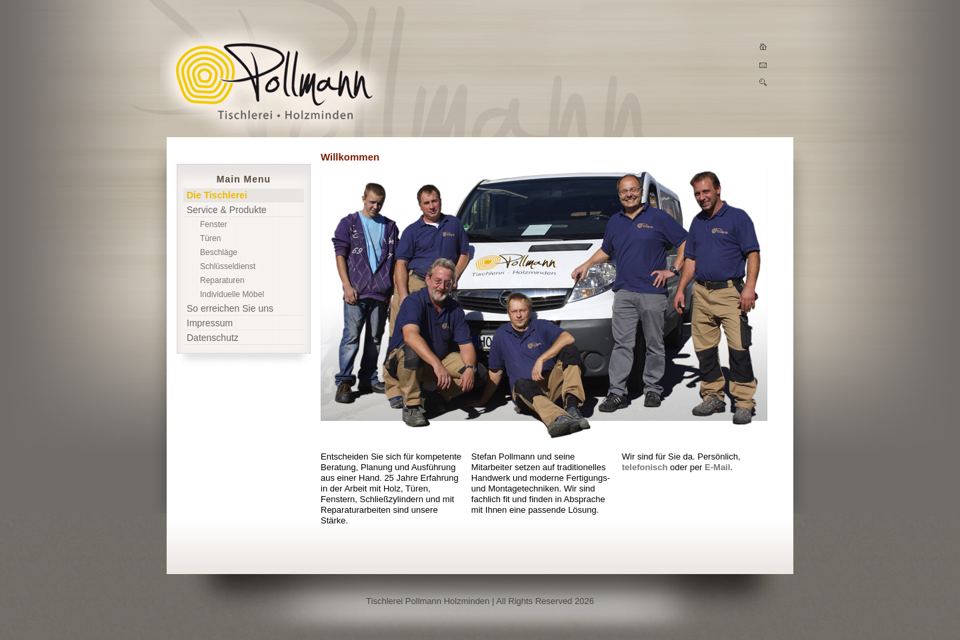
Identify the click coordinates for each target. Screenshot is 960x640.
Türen (210, 238)
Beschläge (218, 252)
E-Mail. (719, 467)
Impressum (210, 323)
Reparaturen (222, 280)
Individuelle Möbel (232, 294)
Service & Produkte (227, 209)
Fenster (213, 224)
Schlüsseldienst (227, 266)
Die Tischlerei (217, 195)
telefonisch (645, 467)
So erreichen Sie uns (230, 308)
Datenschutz (213, 337)
